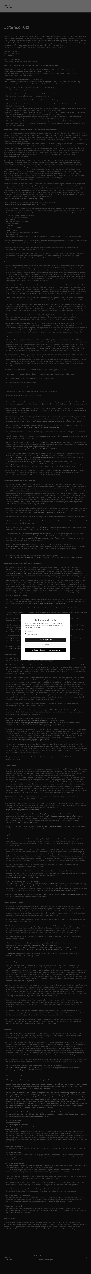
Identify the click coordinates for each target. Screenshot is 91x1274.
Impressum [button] (55, 654)
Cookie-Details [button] (36, 654)
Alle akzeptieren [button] (45, 640)
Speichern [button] (45, 645)
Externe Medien (31, 634)
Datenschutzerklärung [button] (46, 654)
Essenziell (29, 631)
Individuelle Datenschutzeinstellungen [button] (45, 650)
